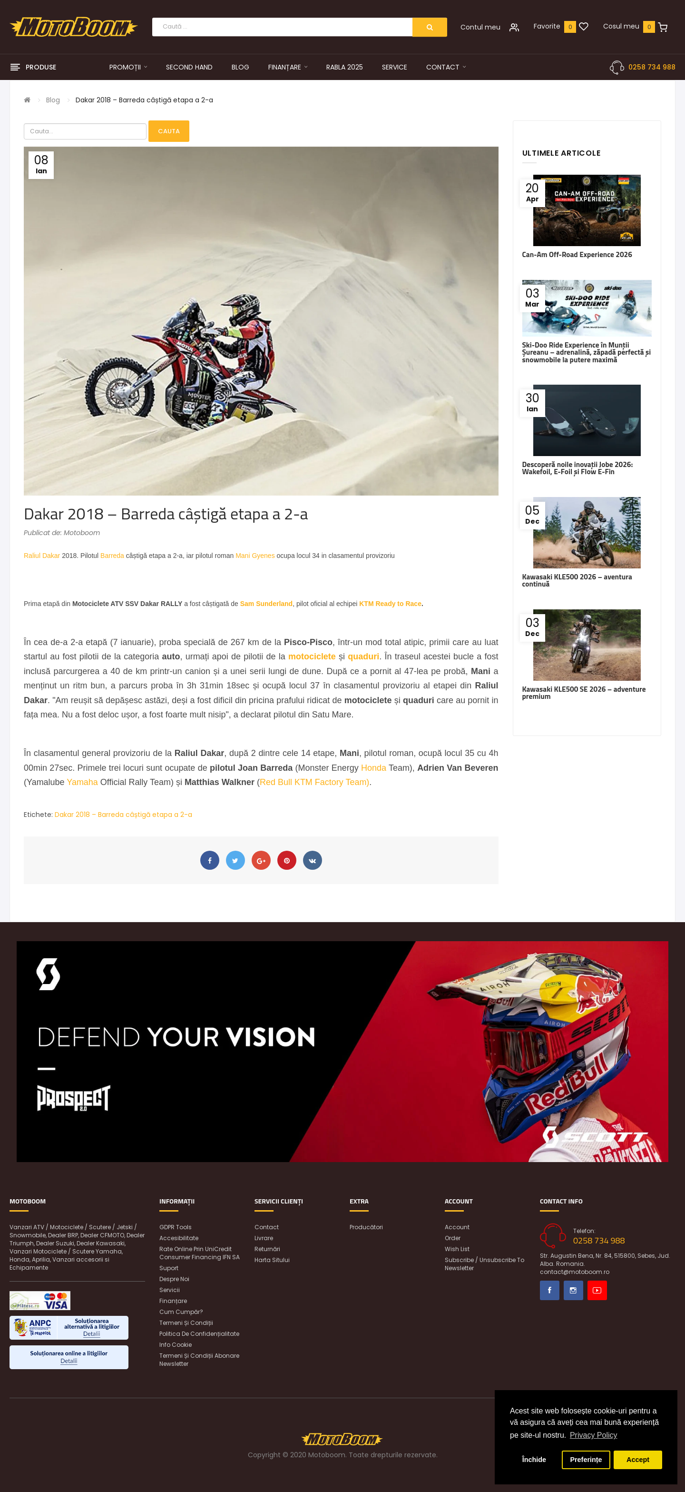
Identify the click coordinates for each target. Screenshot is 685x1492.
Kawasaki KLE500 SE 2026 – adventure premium (584, 693)
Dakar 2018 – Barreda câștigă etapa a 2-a (144, 100)
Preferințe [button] (586, 1459)
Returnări (267, 1249)
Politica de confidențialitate (199, 1334)
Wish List (457, 1249)
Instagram (573, 1290)
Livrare (263, 1238)
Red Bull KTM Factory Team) (314, 782)
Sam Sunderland (266, 603)
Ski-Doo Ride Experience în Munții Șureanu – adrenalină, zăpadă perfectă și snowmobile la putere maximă (586, 352)
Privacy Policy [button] (593, 1435)
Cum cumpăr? (181, 1312)
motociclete (312, 656)
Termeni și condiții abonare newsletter (199, 1360)
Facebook (549, 1290)
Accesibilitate (178, 1238)
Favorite (547, 26)
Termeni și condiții (186, 1323)
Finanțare (173, 1301)
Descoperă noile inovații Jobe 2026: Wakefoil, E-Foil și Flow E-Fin (577, 468)
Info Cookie (175, 1345)
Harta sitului (272, 1260)
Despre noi (174, 1279)
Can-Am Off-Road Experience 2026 (577, 254)
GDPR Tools (175, 1227)
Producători (366, 1227)
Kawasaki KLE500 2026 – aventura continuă (577, 580)
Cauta (169, 131)
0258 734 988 (651, 67)
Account (457, 1227)
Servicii (169, 1290)
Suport (168, 1268)
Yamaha (82, 782)
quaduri (363, 656)
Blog (53, 100)
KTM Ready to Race (390, 603)
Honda (373, 768)
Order (452, 1238)
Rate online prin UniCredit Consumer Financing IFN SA (199, 1253)
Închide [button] (534, 1459)
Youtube (597, 1290)
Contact (266, 1227)
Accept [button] (637, 1459)
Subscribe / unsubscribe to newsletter (484, 1264)
